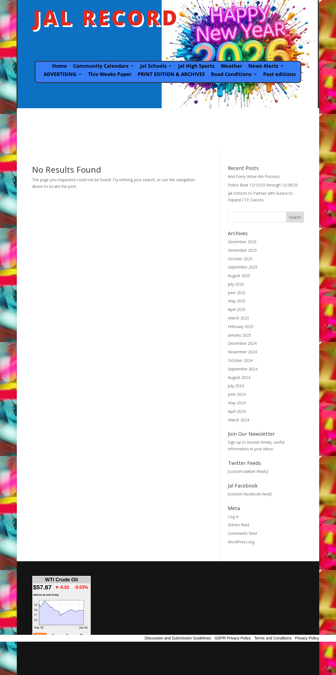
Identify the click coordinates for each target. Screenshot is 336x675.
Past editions (279, 74)
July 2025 (236, 284)
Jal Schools (153, 66)
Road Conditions (231, 74)
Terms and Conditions (273, 638)
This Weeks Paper (110, 74)
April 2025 (237, 309)
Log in (233, 516)
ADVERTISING (60, 74)
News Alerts (263, 66)
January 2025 (239, 335)
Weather (231, 66)
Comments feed (242, 533)
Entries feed (238, 524)
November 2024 (242, 351)
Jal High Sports (196, 66)
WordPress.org (241, 541)
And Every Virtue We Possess (254, 176)
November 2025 (242, 250)
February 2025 (241, 326)
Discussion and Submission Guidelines (178, 638)
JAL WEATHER (168, 129)
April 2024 (237, 411)
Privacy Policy (307, 638)
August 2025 (239, 275)
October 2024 (240, 360)
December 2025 (242, 241)
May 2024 (237, 402)
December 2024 (242, 343)
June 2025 (237, 292)
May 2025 (237, 300)
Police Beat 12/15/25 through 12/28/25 (263, 185)
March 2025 (238, 318)
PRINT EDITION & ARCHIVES (171, 74)
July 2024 (236, 385)
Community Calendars (101, 66)
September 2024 (242, 369)
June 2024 (237, 394)
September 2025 (242, 267)
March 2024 (238, 419)
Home (59, 66)
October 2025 (240, 258)
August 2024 (239, 377)
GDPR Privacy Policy (233, 638)
